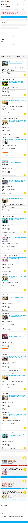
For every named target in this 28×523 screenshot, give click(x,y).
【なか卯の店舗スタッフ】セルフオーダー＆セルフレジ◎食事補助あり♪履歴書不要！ (17, 316)
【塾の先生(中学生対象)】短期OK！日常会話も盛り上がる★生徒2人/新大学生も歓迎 (17, 219)
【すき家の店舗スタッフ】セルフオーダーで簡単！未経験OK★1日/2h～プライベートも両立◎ (17, 396)
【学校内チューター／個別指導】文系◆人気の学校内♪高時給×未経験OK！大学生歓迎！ (17, 140)
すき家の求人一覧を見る (5, 310)
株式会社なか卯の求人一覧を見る (6, 329)
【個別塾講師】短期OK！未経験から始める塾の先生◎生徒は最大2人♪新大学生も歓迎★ (17, 376)
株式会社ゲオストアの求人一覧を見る (6, 193)
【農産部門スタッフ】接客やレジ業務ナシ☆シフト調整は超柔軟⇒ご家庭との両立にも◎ (17, 357)
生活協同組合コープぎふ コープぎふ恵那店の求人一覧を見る (10, 370)
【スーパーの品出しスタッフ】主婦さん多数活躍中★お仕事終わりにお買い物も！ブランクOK (17, 121)
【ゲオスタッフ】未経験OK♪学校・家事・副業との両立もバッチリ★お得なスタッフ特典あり (17, 181)
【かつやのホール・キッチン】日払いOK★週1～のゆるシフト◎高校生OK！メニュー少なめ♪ (17, 336)
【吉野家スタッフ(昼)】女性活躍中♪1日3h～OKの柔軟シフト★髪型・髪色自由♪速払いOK (17, 415)
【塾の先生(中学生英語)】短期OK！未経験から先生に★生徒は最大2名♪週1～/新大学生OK (17, 101)
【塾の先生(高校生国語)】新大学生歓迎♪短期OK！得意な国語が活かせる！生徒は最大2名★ (17, 199)
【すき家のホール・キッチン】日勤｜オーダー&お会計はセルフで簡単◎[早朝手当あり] (17, 297)
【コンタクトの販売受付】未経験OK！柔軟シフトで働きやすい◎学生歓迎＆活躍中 (17, 162)
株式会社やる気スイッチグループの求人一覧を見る (8, 232)
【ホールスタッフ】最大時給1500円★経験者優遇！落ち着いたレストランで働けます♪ (17, 62)
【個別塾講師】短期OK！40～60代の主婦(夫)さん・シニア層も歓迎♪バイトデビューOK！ (17, 435)
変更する (14, 36)
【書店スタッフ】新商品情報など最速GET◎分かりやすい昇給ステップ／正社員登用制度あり (17, 82)
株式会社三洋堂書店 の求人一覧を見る (7, 95)
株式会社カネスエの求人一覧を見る (6, 134)
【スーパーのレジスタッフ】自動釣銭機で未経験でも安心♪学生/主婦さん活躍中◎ (17, 238)
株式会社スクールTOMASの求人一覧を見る (7, 155)
